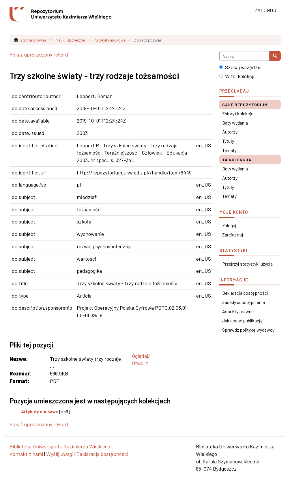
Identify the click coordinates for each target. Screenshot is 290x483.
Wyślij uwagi (59, 454)
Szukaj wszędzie (240, 67)
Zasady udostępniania (243, 302)
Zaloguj (229, 225)
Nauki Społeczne (70, 39)
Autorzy (229, 131)
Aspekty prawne (238, 311)
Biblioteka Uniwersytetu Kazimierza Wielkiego (60, 446)
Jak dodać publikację (242, 320)
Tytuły (228, 141)
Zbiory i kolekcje (237, 113)
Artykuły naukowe (110, 39)
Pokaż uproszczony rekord (39, 54)
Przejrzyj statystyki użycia (247, 263)
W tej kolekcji (236, 76)
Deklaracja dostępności (245, 293)
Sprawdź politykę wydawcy (248, 329)
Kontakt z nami (26, 454)
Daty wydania (235, 122)
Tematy (229, 150)
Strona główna (33, 39)
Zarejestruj (232, 234)
